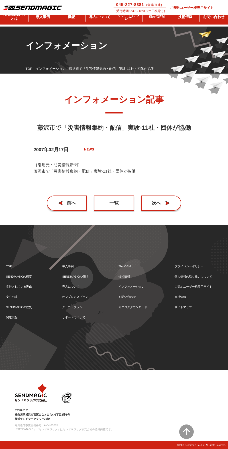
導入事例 (43, 23)
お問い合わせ (213, 23)
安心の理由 (14, 295)
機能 (71, 23)
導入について (99, 23)
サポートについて (128, 22)
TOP (28, 68)
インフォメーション (51, 68)
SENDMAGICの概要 (21, 274)
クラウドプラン (74, 306)
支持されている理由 (21, 285)
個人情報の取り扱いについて (196, 274)
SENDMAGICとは (14, 22)
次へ (155, 203)
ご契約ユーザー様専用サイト (192, 7)
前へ (72, 203)
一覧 (114, 203)
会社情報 (181, 295)
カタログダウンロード (135, 306)
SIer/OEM (157, 23)
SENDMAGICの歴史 (21, 306)
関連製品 (12, 317)
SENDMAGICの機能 (77, 274)
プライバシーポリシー (191, 263)
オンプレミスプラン (77, 295)
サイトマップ (185, 306)
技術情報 (185, 23)
